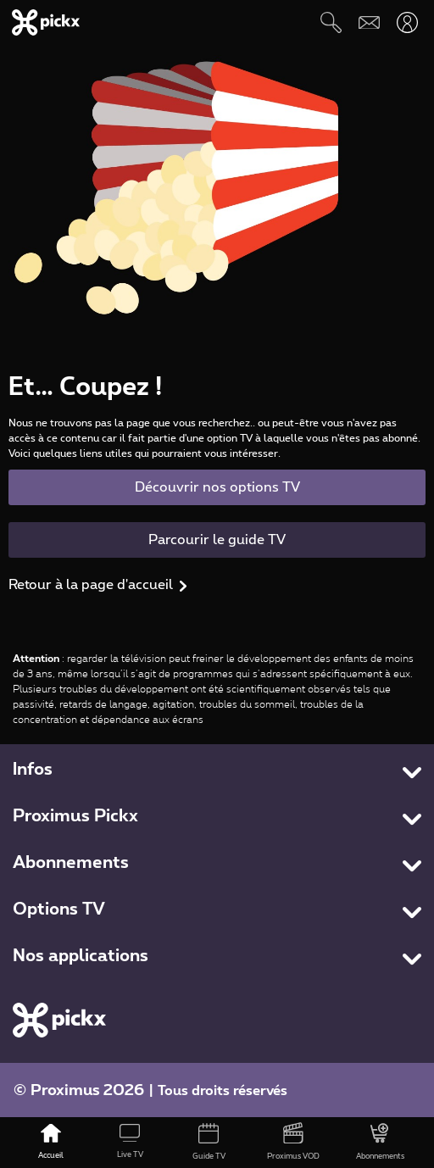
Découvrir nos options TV (217, 487)
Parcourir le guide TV (217, 540)
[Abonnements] (379, 1142)
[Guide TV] (209, 1142)
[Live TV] (130, 1142)
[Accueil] (51, 1142)
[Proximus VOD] (292, 1142)
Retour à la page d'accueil (90, 585)
